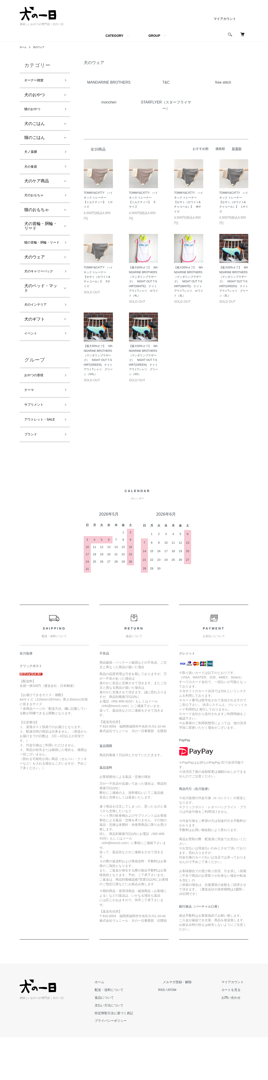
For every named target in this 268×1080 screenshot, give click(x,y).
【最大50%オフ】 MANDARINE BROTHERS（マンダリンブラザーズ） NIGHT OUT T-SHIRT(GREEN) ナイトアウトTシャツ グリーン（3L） (233, 281)
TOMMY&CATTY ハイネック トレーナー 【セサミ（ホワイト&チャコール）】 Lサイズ (233, 202)
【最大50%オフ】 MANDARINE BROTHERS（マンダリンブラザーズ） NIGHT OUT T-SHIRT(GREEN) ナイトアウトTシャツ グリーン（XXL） (98, 360)
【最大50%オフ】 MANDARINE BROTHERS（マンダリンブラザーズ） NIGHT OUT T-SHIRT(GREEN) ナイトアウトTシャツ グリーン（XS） (143, 360)
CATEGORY (114, 35)
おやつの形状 (36, 404)
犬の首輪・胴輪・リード (40, 233)
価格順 (220, 149)
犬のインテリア (38, 330)
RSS (180, 1032)
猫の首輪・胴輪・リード (40, 254)
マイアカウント (225, 19)
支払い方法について (132, 1048)
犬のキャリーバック (40, 292)
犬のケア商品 (36, 187)
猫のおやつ (34, 111)
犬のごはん (34, 126)
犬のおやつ (34, 96)
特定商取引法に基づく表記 (137, 1055)
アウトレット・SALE (38, 456)
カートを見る (235, 1032)
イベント (32, 360)
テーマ (30, 420)
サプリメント (36, 436)
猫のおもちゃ (36, 217)
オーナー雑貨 (36, 81)
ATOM (190, 1032)
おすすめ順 (201, 149)
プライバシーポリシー (134, 1063)
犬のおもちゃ (36, 202)
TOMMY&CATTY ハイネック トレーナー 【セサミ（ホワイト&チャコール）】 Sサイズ (98, 277)
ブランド (32, 476)
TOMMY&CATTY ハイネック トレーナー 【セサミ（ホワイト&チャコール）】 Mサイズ (188, 202)
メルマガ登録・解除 (191, 1025)
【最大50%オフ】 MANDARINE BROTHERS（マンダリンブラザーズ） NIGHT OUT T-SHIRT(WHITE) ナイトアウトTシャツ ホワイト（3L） (188, 281)
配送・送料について (132, 1032)
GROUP (154, 35)
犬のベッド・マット (40, 313)
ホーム (24, 47)
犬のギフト (34, 345)
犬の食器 (32, 172)
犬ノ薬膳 (32, 155)
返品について (127, 1040)
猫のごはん (34, 140)
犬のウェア (41, 47)
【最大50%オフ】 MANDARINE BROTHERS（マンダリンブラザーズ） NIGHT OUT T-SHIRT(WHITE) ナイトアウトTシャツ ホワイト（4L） (143, 281)
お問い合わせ (235, 1040)
